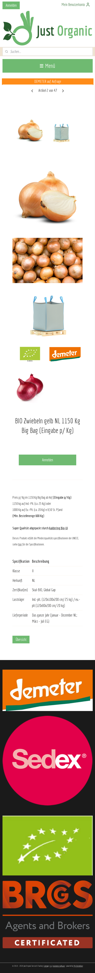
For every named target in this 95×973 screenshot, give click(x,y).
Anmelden (11, 5)
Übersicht (21, 639)
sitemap (46, 966)
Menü (47, 65)
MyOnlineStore (78, 966)
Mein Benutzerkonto (75, 4)
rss (51, 966)
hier (20, 544)
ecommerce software (59, 966)
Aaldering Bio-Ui (58, 528)
